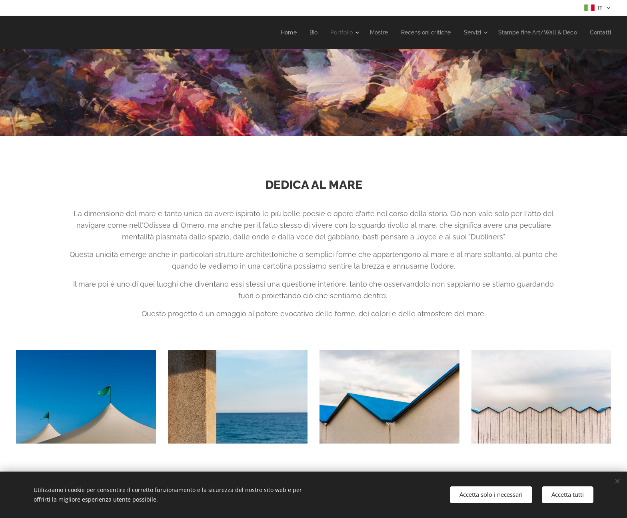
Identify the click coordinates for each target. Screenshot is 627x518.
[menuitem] (273, 32)
